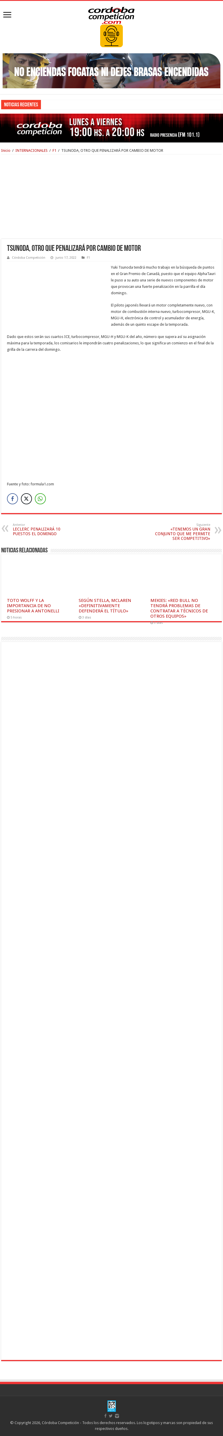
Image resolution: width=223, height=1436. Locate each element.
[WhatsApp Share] (40, 498)
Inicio (5, 150)
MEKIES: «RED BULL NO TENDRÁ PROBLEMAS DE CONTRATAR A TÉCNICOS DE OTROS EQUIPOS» (179, 608)
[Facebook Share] (12, 498)
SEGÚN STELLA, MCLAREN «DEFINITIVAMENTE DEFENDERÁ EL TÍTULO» (105, 606)
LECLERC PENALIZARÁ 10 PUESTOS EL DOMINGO (42, 529)
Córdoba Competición (28, 258)
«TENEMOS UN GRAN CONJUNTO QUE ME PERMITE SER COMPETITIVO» (180, 532)
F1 (54, 150)
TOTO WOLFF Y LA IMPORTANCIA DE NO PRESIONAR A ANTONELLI (33, 606)
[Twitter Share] (26, 498)
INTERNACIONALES (31, 150)
